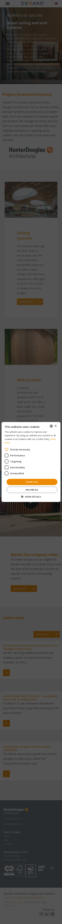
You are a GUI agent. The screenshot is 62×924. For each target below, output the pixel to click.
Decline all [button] (32, 489)
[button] (31, 496)
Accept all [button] (32, 482)
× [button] (55, 426)
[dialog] (31, 462)
